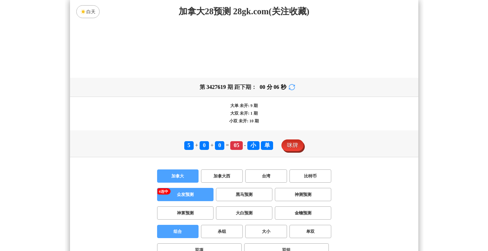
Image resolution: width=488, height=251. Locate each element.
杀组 (222, 176)
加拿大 (177, 121)
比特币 (310, 121)
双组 (286, 195)
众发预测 (185, 139)
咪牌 (292, 90)
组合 (177, 176)
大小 (266, 176)
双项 (199, 195)
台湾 (266, 121)
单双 (310, 176)
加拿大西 (222, 121)
